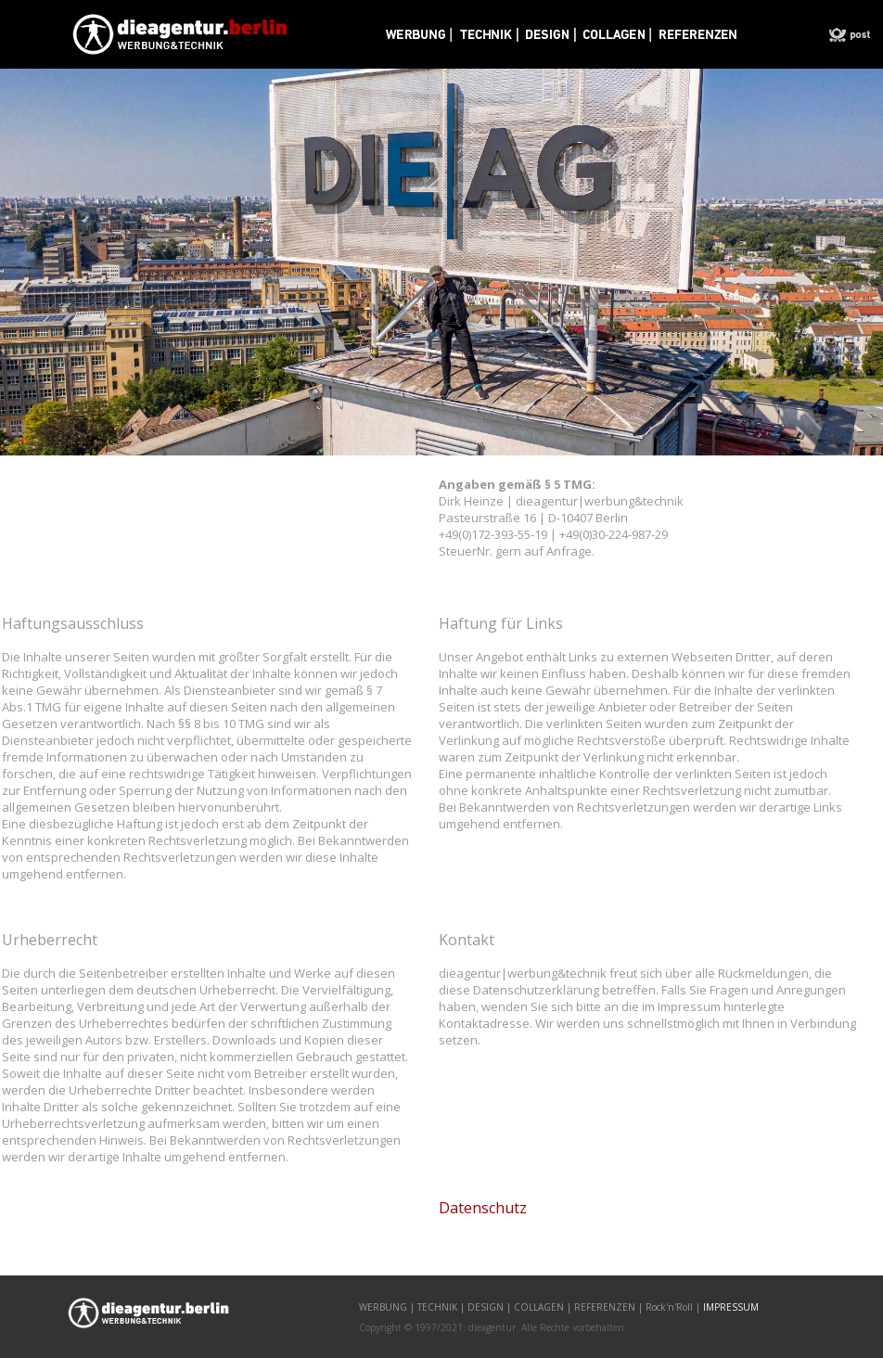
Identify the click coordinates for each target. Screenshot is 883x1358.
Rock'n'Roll (669, 1306)
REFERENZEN (604, 1306)
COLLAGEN (539, 1306)
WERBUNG (383, 1306)
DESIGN (485, 1306)
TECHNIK (437, 1306)
